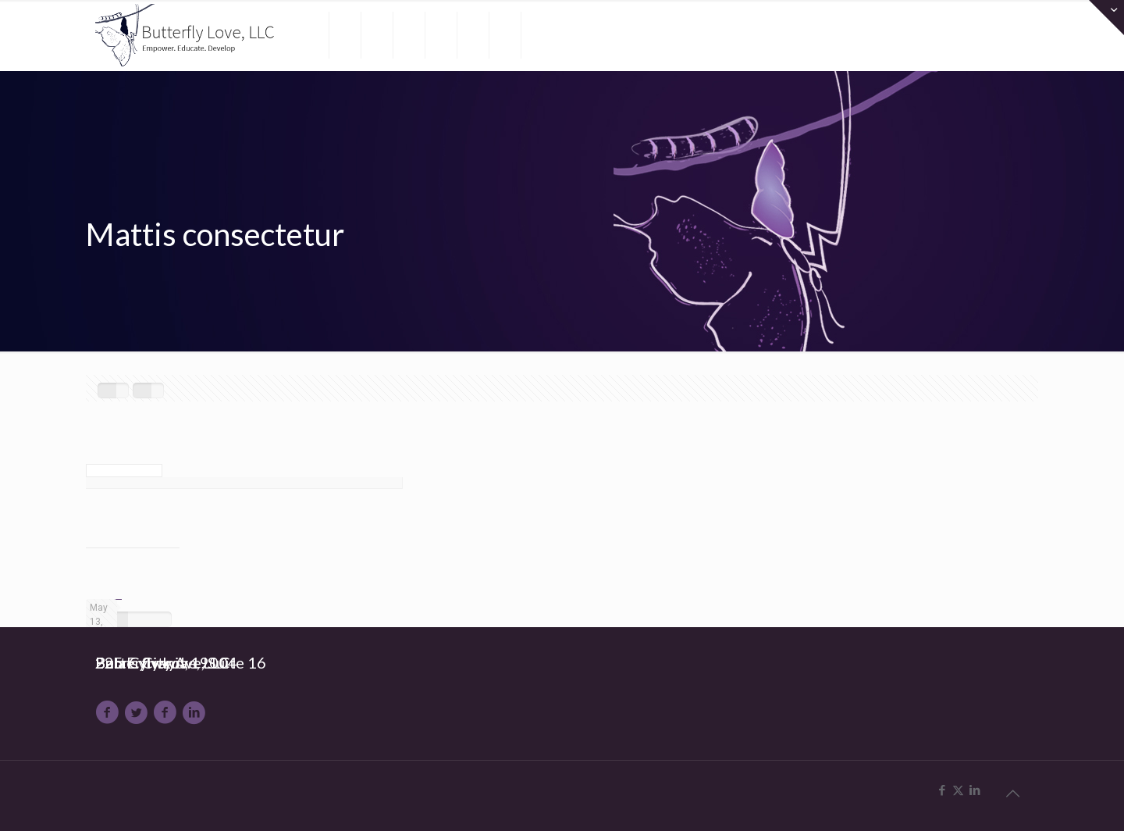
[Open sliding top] (1106, 17)
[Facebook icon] (942, 790)
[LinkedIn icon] (974, 790)
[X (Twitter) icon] (958, 790)
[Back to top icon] (1012, 793)
